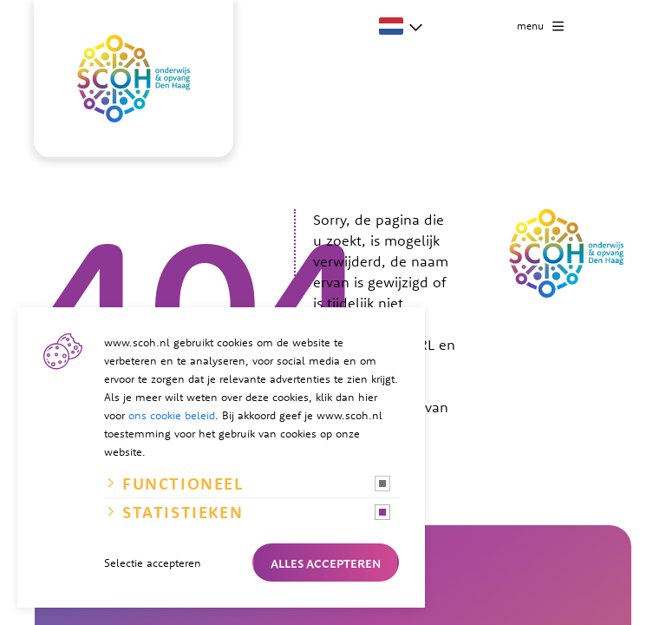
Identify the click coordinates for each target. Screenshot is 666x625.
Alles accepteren (326, 562)
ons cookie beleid (171, 415)
